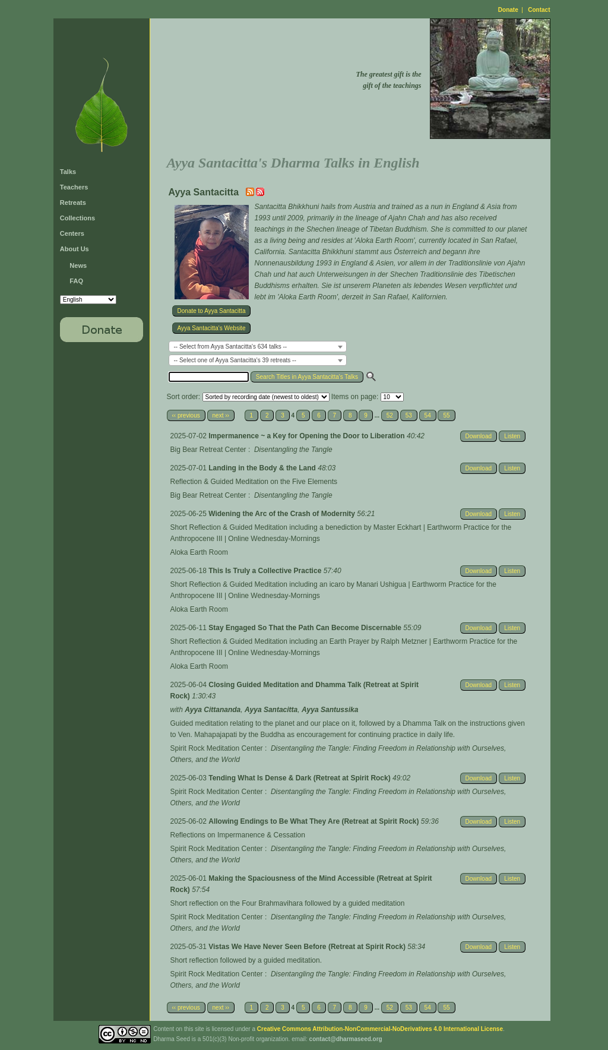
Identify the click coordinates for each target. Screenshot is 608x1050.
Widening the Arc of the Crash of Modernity (282, 514)
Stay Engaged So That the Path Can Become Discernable (305, 628)
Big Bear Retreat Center (208, 449)
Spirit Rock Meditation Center (216, 748)
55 (446, 415)
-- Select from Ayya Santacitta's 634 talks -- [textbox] (230, 346)
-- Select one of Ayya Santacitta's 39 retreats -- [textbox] (235, 360)
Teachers (74, 187)
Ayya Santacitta (271, 710)
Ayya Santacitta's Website (212, 328)
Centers (72, 233)
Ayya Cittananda (212, 710)
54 (428, 415)
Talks (68, 171)
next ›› (221, 415)
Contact (539, 10)
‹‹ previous (186, 415)
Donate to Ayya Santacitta (212, 311)
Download (479, 436)
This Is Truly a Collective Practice (265, 571)
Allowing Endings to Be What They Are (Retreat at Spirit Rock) (314, 821)
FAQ (76, 280)
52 (390, 415)
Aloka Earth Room (199, 552)
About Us (74, 248)
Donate (508, 10)
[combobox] (258, 346)
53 (409, 415)
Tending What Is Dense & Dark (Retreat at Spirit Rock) (300, 778)
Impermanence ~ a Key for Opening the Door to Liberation (307, 436)
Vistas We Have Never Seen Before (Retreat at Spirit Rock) (307, 947)
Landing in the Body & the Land (263, 468)
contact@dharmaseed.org (345, 1039)
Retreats (73, 202)
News (78, 265)
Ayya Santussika (330, 710)
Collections (77, 218)
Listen (512, 436)
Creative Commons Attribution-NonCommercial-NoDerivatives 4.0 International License (380, 1029)
